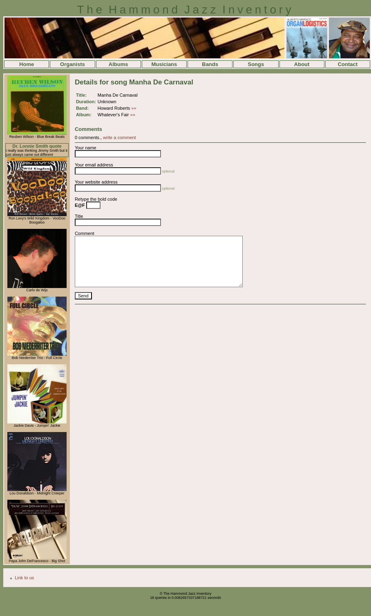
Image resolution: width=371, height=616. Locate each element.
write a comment (119, 137)
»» (133, 108)
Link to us (24, 577)
